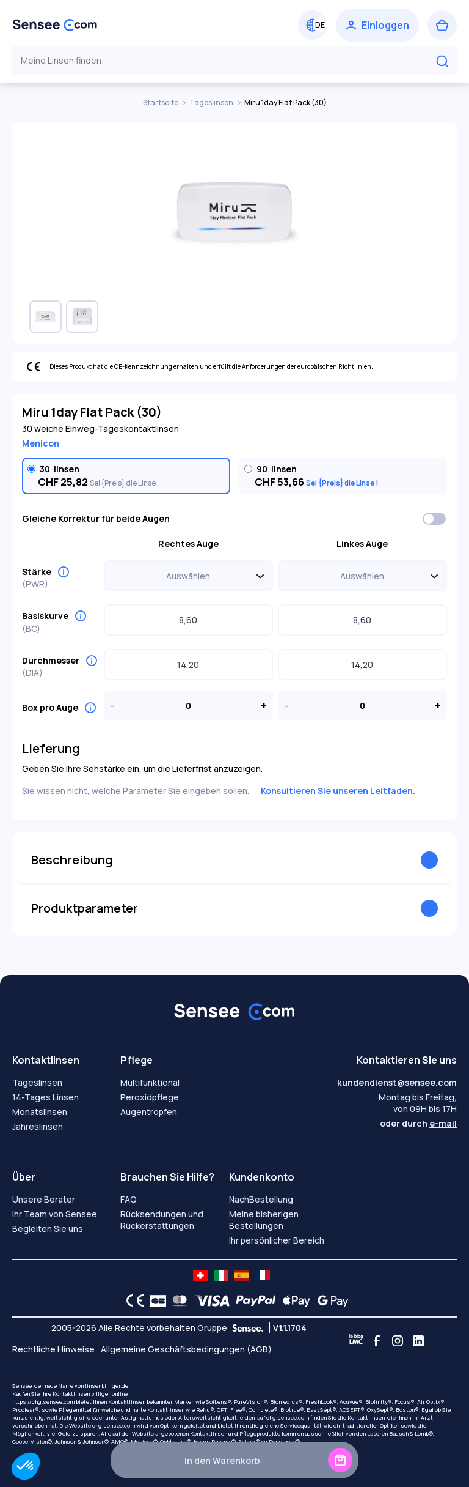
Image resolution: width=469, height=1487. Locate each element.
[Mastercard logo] (177, 1300)
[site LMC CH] (200, 1275)
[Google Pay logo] (330, 1300)
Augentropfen (148, 1112)
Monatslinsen (39, 1112)
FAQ (128, 1199)
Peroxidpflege (149, 1097)
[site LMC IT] (221, 1275)
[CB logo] (155, 1300)
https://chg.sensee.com (43, 1402)
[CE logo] (132, 1300)
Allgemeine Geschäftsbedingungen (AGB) (186, 1349)
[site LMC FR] (262, 1275)
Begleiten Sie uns (47, 1228)
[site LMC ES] (241, 1275)
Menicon (40, 443)
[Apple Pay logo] (293, 1300)
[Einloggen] (377, 25)
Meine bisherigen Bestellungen (264, 1219)
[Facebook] (376, 1340)
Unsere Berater (43, 1199)
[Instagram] (397, 1340)
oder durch (418, 1123)
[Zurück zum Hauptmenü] (55, 25)
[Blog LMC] (356, 1340)
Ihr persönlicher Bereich (276, 1240)
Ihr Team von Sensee (54, 1214)
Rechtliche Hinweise (53, 1349)
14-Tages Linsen (45, 1097)
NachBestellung (261, 1199)
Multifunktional (150, 1082)
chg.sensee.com (287, 1418)
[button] (25, 1466)
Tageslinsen (211, 102)
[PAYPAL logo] (253, 1300)
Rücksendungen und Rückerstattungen (161, 1219)
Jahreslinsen (37, 1126)
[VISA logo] (209, 1300)
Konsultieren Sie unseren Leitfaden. (338, 790)
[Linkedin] (418, 1340)
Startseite (161, 102)
